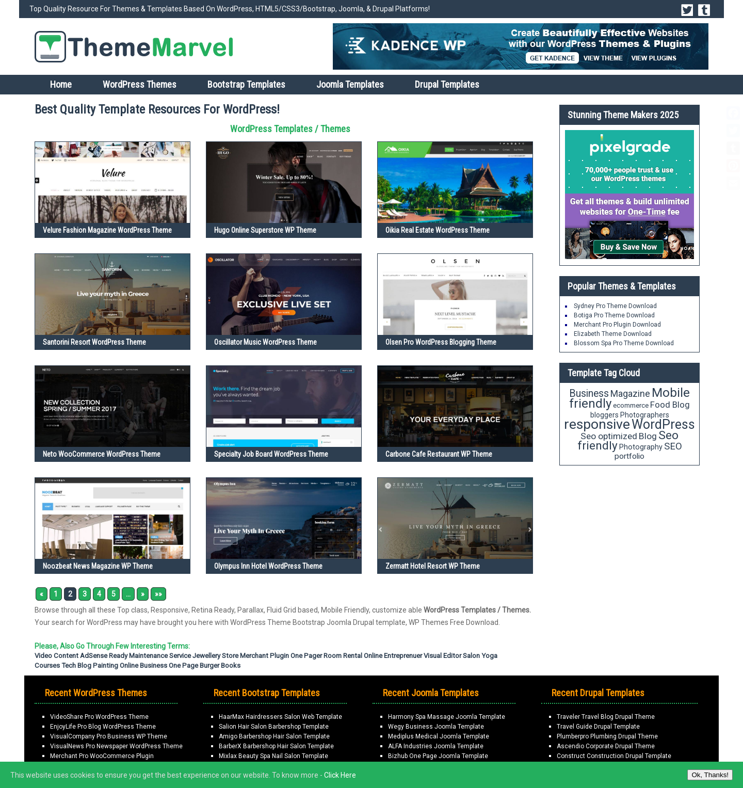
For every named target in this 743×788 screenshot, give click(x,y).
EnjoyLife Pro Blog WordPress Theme (103, 726)
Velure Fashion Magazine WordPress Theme (107, 230)
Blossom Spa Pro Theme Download (624, 343)
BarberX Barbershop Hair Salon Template (276, 746)
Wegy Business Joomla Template (436, 726)
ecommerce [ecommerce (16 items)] (631, 405)
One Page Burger (194, 665)
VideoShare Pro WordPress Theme (99, 716)
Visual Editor (442, 656)
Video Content (56, 656)
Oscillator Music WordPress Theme (265, 342)
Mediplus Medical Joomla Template (438, 736)
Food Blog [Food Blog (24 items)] (670, 404)
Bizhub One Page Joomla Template (438, 756)
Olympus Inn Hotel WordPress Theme (268, 566)
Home (61, 84)
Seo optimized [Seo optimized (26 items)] (608, 436)
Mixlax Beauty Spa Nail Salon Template (273, 756)
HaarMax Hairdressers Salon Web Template (280, 716)
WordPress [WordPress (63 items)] (663, 424)
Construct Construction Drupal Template (614, 756)
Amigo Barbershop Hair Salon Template (274, 736)
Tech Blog (76, 665)
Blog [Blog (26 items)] (648, 436)
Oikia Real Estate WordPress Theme (437, 230)
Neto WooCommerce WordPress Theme (101, 454)
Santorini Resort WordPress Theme (94, 342)
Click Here (340, 775)
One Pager (306, 656)
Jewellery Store (215, 656)
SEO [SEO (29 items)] (673, 446)
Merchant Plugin (264, 656)
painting (105, 665)
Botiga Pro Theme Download (614, 315)
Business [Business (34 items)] (589, 393)
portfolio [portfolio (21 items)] (629, 456)
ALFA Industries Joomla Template (435, 746)
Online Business (143, 665)
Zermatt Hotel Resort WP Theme (432, 566)
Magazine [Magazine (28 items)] (630, 393)
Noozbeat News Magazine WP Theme (98, 566)
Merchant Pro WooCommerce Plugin (102, 756)
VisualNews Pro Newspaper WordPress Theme (116, 746)
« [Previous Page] (41, 594)
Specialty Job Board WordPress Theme (271, 454)
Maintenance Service (160, 656)
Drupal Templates (447, 84)
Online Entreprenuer (393, 656)
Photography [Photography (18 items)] (641, 447)
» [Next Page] (142, 594)
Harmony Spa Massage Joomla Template (446, 716)
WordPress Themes (139, 84)
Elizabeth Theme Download (613, 333)
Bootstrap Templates (246, 84)
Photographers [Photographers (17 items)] (644, 415)
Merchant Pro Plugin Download (617, 324)
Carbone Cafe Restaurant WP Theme (438, 454)
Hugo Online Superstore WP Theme (265, 230)
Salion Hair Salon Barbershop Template (274, 726)
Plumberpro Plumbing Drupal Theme (607, 736)
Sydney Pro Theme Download (615, 306)
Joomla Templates (350, 84)
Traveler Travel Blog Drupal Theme (606, 716)
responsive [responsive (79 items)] (597, 424)
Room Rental (343, 656)
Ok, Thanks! (710, 775)
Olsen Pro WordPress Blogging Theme (440, 342)
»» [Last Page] (158, 594)
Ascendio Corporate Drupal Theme (606, 746)
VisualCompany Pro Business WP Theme (108, 736)
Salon (471, 656)
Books (230, 665)
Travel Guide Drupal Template (598, 726)
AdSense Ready (103, 656)
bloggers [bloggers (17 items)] (604, 415)
